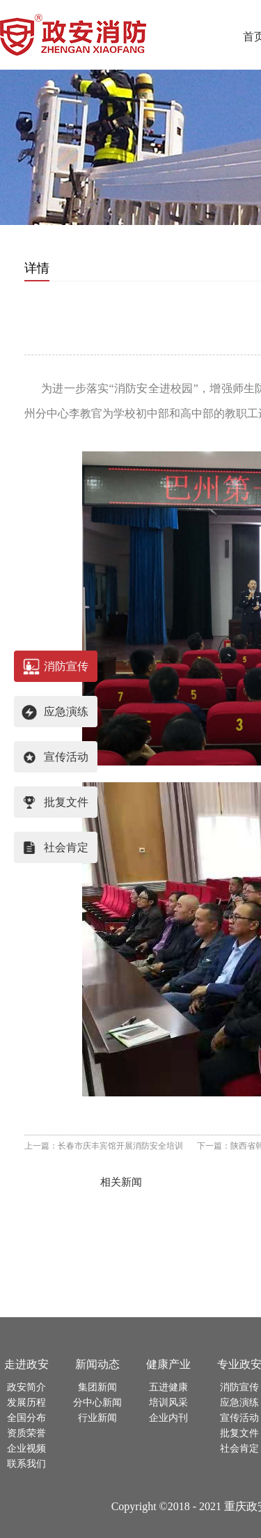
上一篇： (103, 1146)
